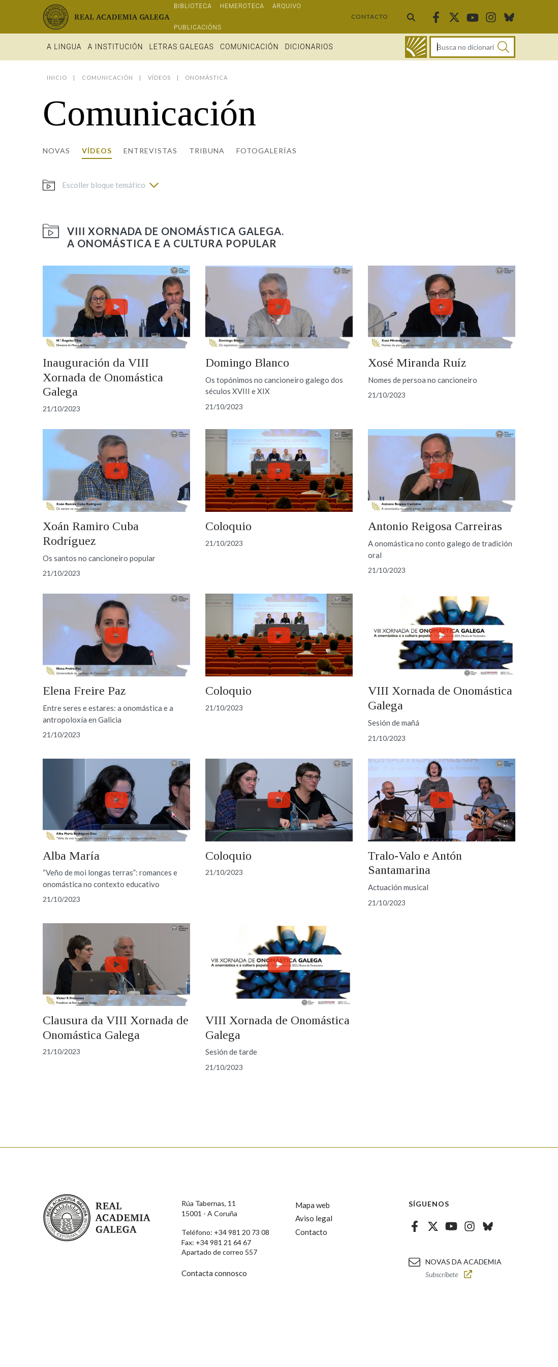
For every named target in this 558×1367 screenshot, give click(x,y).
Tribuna (207, 150)
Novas (56, 150)
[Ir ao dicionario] (416, 47)
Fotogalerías (266, 150)
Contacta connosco (214, 1273)
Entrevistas (150, 150)
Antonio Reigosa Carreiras (435, 526)
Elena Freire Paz (84, 690)
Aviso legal (313, 1218)
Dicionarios (309, 47)
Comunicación (249, 47)
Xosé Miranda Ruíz (417, 362)
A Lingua (64, 47)
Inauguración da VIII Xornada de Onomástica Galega (103, 377)
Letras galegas (181, 47)
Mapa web (312, 1205)
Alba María (71, 855)
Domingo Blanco (247, 362)
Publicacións (198, 27)
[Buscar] (503, 47)
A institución (115, 47)
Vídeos (97, 150)
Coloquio (228, 526)
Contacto (369, 16)
